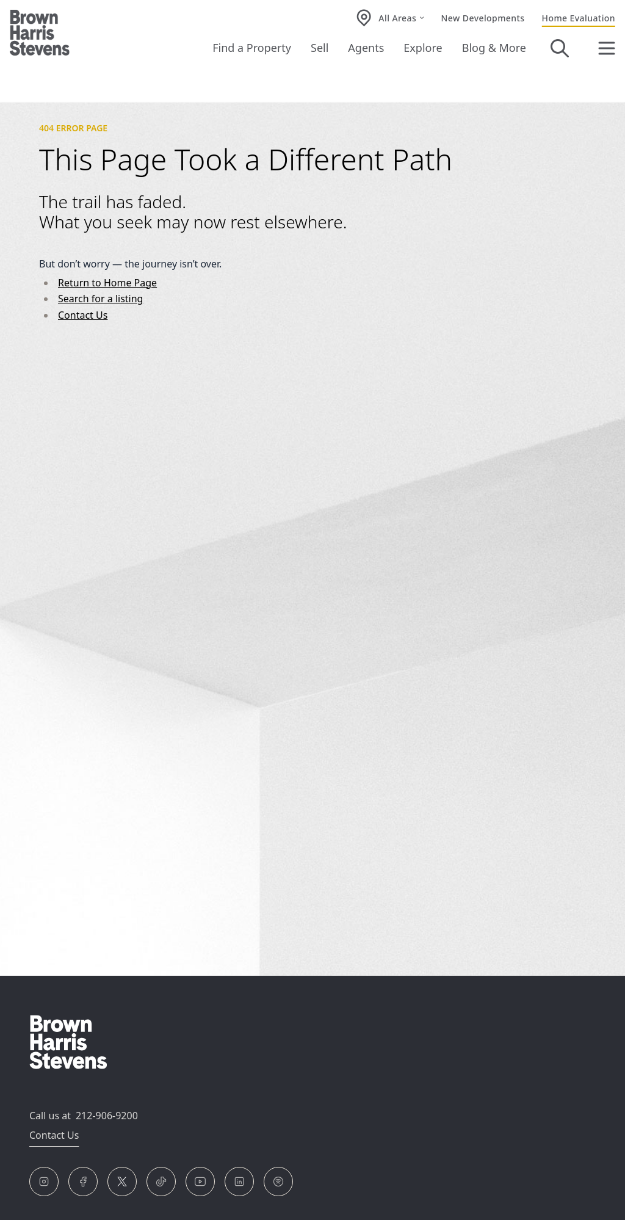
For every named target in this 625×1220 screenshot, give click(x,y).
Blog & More (494, 47)
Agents (366, 47)
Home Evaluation (578, 18)
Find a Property (251, 47)
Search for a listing (100, 298)
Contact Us (82, 315)
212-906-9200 (107, 1115)
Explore (422, 47)
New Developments (483, 18)
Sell (319, 47)
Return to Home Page (107, 282)
